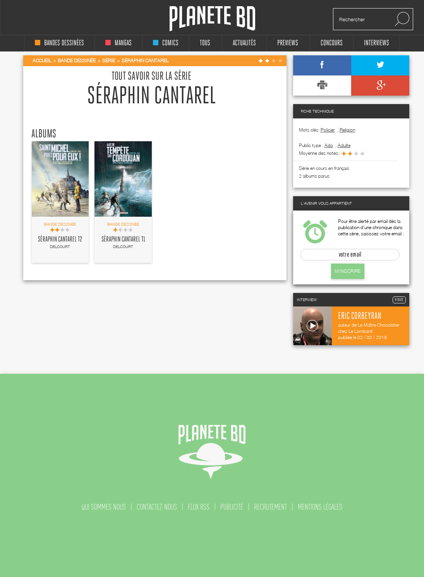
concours (332, 43)
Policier (328, 130)
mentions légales (320, 507)
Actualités (244, 43)
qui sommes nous (104, 507)
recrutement (270, 507)
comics (166, 43)
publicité (231, 507)
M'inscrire (347, 271)
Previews (287, 43)
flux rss (198, 507)
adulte (344, 145)
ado (328, 145)
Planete (212, 18)
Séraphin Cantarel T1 (123, 239)
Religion (347, 130)
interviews (376, 43)
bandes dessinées (59, 43)
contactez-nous (157, 507)
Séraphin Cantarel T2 (60, 239)
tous (205, 43)
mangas (118, 43)
